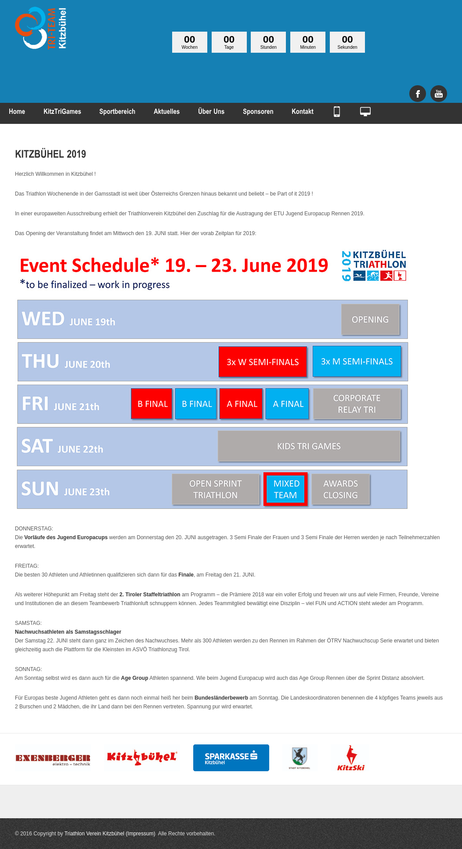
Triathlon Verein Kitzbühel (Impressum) (110, 834)
